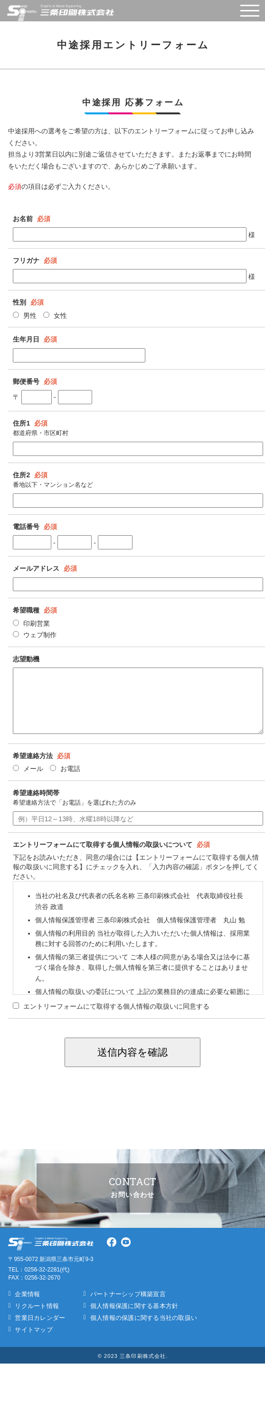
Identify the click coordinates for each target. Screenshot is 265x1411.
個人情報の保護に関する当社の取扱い (143, 1318)
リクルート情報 (37, 1306)
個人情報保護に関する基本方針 (134, 1306)
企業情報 (27, 1294)
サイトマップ (34, 1330)
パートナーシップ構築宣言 (128, 1294)
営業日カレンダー (40, 1318)
